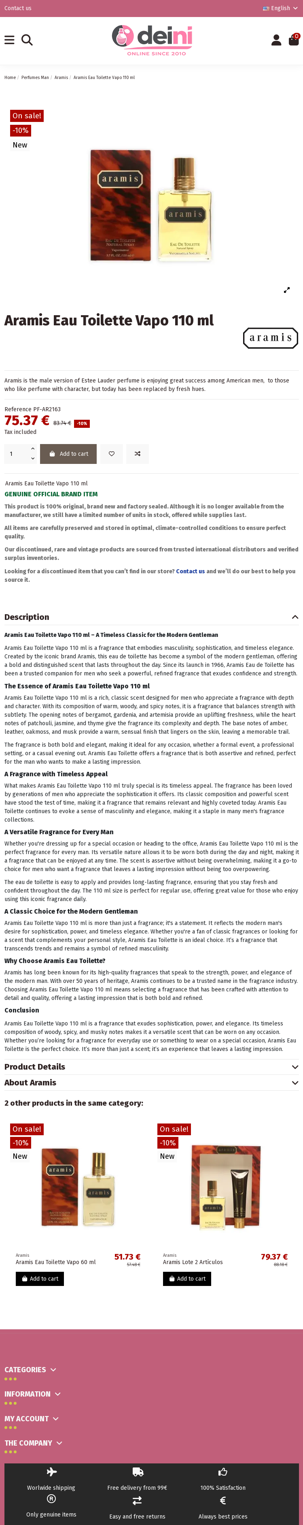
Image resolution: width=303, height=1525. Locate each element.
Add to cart (69, 454)
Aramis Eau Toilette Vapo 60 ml (56, 1262)
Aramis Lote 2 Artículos (193, 1262)
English (281, 8)
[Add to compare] (137, 454)
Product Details (151, 1067)
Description (151, 617)
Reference (18, 409)
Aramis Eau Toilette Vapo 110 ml (46, 483)
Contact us (18, 8)
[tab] (151, 618)
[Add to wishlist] (111, 454)
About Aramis (151, 1083)
